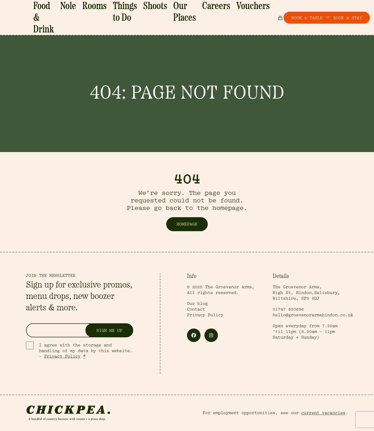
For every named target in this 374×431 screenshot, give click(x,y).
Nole (111, 8)
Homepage (187, 224)
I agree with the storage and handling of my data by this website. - (85, 351)
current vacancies (323, 413)
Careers (224, 8)
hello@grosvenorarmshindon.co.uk (313, 315)
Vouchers (246, 8)
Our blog (197, 303)
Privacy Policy (62, 356)
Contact (196, 309)
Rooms (128, 8)
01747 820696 (288, 309)
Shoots (178, 8)
